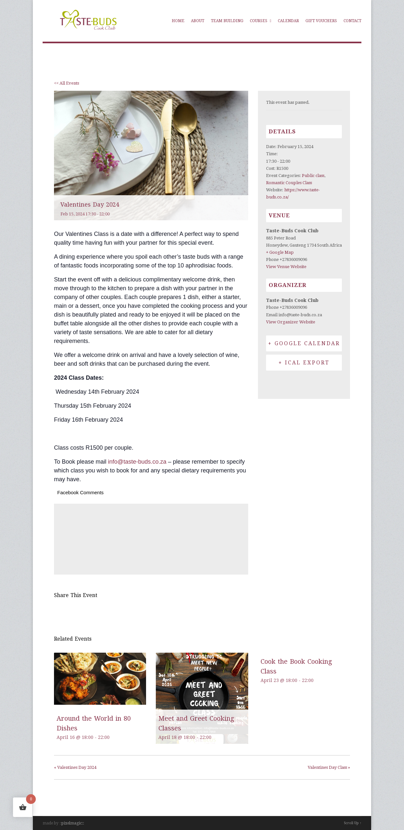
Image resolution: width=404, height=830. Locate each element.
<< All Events (66, 83)
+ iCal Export (304, 363)
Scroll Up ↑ (352, 823)
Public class (313, 175)
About (197, 21)
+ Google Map (280, 252)
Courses (260, 21)
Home (178, 21)
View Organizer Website (290, 322)
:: (83, 823)
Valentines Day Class (329, 767)
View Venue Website (286, 266)
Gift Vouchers (321, 21)
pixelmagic (71, 823)
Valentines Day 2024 (75, 767)
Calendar (288, 21)
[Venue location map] (151, 538)
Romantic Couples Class (289, 182)
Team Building (227, 21)
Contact (352, 21)
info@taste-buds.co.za (137, 461)
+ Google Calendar (304, 343)
